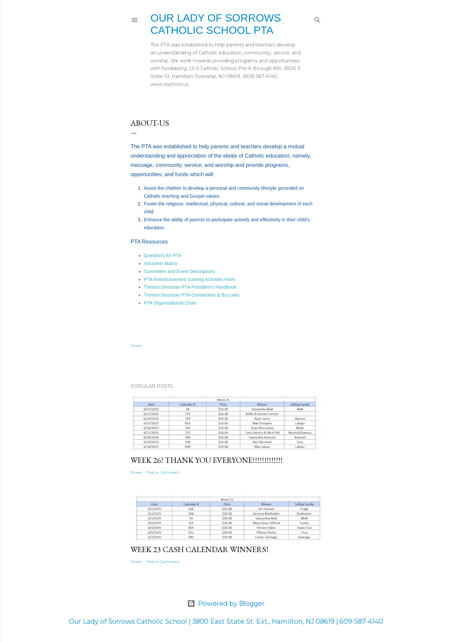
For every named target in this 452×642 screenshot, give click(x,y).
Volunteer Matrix (160, 263)
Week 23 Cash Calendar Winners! (199, 549)
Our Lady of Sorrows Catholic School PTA (215, 24)
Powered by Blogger (226, 603)
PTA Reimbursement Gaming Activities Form (189, 279)
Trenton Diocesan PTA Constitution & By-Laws (191, 295)
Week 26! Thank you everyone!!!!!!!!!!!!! (207, 460)
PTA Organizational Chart (170, 303)
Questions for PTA (162, 255)
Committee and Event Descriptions (179, 271)
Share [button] (136, 345)
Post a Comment (163, 472)
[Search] (317, 18)
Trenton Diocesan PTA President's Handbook (190, 287)
